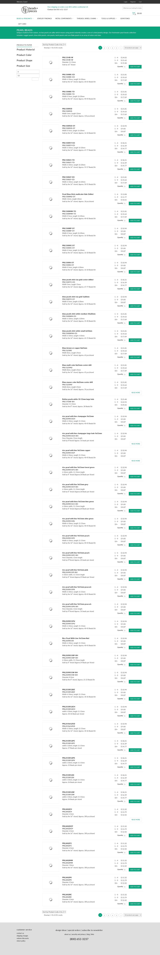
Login (125, 2)
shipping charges (22, 935)
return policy (21, 940)
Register (133, 2)
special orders (74, 929)
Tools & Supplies (108, 18)
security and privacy (78, 933)
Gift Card (22, 24)
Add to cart (135, 66)
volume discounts (23, 937)
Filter (35, 79)
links (92, 933)
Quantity (120, 66)
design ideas (61, 929)
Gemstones (125, 18)
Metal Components (63, 18)
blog (88, 933)
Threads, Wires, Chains (86, 18)
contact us (20, 932)
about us (67, 933)
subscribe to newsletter (92, 929)
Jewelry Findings (44, 18)
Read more (136, 392)
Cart (140, 2)
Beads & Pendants (24, 18)
